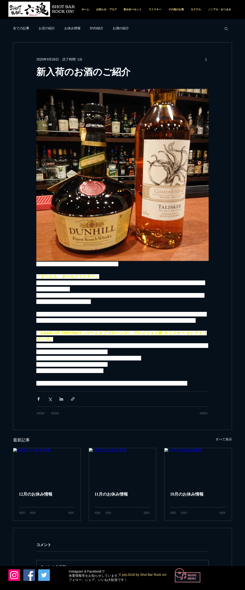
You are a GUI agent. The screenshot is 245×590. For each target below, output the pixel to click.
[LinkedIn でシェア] (61, 399)
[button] (226, 28)
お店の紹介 (47, 28)
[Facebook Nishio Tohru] (29, 575)
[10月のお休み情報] (198, 467)
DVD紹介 (96, 28)
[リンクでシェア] (73, 399)
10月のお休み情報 (187, 494)
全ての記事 (21, 28)
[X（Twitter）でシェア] (50, 399)
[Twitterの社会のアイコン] (44, 575)
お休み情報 (72, 28)
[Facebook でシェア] (38, 399)
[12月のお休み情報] (47, 467)
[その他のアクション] (206, 59)
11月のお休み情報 (111, 494)
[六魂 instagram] (14, 575)
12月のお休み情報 (35, 494)
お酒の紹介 (121, 28)
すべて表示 (224, 439)
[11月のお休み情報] (122, 467)
